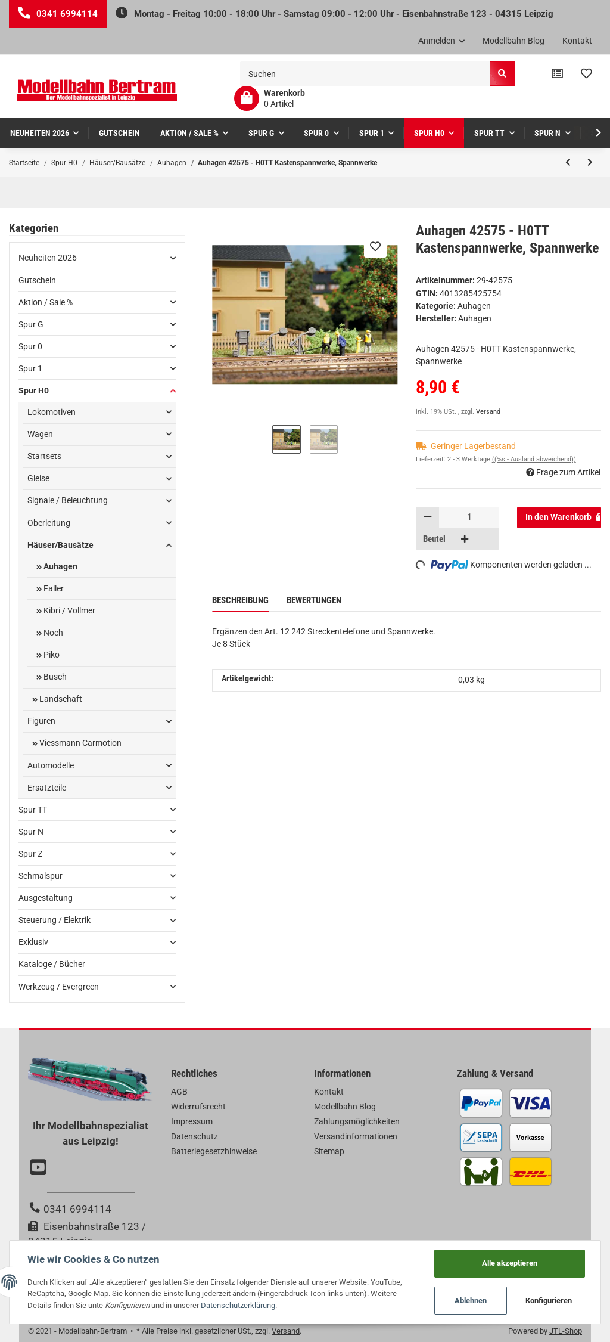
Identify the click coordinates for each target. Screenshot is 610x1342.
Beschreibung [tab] (240, 600)
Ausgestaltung (45, 898)
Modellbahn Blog (513, 40)
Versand (488, 412)
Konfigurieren (548, 1300)
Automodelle (50, 765)
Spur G (30, 324)
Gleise (38, 478)
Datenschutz (194, 1136)
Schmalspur (40, 876)
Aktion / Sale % (45, 302)
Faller (53, 588)
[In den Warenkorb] (559, 517)
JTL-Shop (565, 1330)
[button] (441, 41)
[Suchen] (365, 73)
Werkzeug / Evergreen (58, 986)
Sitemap (329, 1151)
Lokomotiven (51, 412)
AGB (179, 1091)
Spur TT (32, 809)
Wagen (40, 434)
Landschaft (60, 698)
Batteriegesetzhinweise (214, 1151)
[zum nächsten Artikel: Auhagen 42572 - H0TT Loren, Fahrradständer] (590, 162)
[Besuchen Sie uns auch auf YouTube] (40, 1168)
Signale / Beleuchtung (67, 500)
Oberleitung (48, 523)
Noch (52, 632)
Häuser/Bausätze (60, 545)
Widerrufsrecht (198, 1106)
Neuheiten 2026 (47, 257)
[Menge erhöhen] (465, 539)
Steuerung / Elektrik (54, 920)
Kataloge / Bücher (51, 964)
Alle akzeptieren (509, 1263)
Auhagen (474, 306)
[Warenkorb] (269, 98)
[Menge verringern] (428, 517)
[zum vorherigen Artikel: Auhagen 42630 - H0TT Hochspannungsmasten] (568, 162)
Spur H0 (33, 390)
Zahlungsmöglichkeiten (357, 1121)
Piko (51, 654)
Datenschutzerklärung (238, 1305)
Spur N (30, 831)
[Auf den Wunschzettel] (375, 246)
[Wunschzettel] (586, 74)
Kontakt (577, 40)
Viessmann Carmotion (80, 743)
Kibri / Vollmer (68, 610)
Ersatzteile (46, 787)
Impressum (192, 1121)
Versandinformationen (355, 1136)
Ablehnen (471, 1300)
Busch (54, 676)
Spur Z (30, 853)
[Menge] (469, 517)
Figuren (41, 721)
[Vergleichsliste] (557, 74)
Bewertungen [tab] (314, 600)
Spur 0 (30, 346)
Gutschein (37, 280)
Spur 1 (30, 368)
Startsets (44, 456)
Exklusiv (33, 942)
